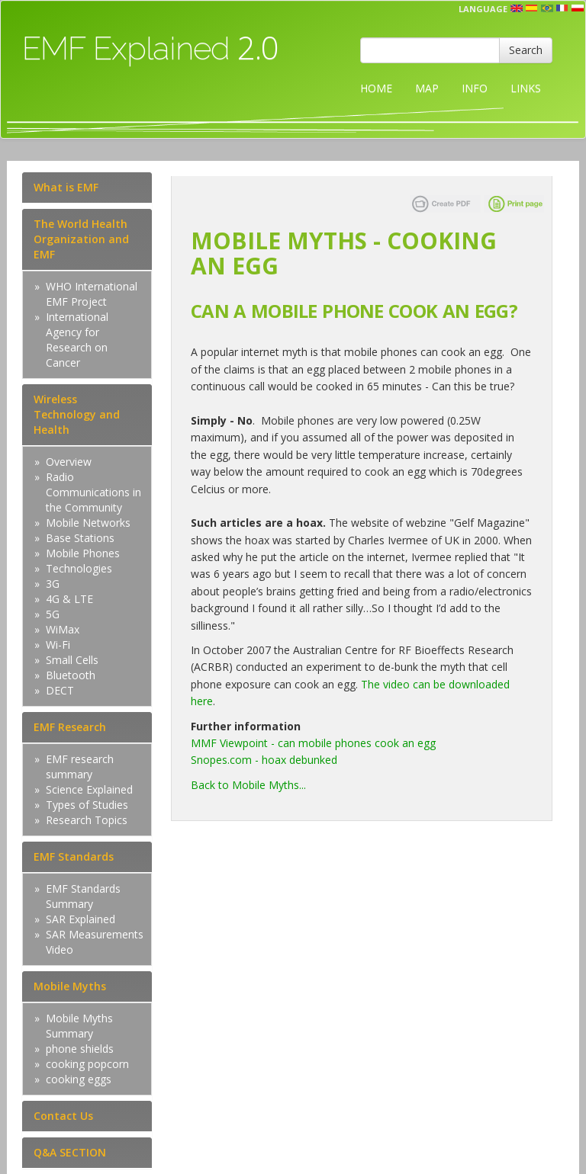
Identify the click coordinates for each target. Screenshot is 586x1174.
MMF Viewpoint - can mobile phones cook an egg (313, 743)
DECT (60, 690)
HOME (376, 88)
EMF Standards (74, 856)
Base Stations (80, 538)
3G (53, 583)
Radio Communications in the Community (93, 492)
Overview (69, 461)
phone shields (80, 1048)
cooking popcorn (87, 1064)
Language (483, 8)
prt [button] (547, 8)
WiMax (62, 629)
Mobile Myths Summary (79, 1026)
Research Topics (86, 820)
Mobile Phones (83, 553)
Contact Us (63, 1115)
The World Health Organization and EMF (81, 239)
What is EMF (66, 187)
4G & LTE (69, 599)
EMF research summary (80, 766)
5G (53, 614)
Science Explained (89, 789)
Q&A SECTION (70, 1152)
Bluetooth (70, 675)
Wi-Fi (58, 644)
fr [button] (562, 8)
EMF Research (70, 727)
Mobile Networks (88, 522)
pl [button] (578, 8)
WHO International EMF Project (91, 294)
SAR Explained (80, 919)
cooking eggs (78, 1079)
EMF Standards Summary (83, 896)
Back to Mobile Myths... (248, 785)
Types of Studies (87, 804)
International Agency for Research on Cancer (77, 340)
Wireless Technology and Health (77, 414)
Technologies (79, 568)
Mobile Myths (70, 986)
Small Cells (72, 660)
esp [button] (532, 8)
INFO (475, 88)
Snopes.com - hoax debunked (264, 759)
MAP (427, 88)
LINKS (525, 88)
